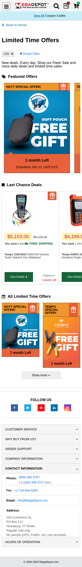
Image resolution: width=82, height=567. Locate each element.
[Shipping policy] (38, 243)
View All (38, 15)
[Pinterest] (41, 407)
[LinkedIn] (54, 407)
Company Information (23, 458)
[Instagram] (67, 407)
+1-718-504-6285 (26, 490)
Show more (39, 375)
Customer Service (21, 429)
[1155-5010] (21, 225)
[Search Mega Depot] (56, 5)
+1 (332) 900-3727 (31, 482)
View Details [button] (17, 276)
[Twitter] (27, 407)
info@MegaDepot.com (32, 500)
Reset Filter (31, 53)
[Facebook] (14, 407)
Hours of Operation (22, 542)
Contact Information (23, 468)
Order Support (18, 449)
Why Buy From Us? (20, 439)
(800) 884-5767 (29, 477)
